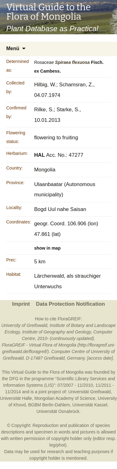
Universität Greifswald (89, 391)
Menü (12, 48)
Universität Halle (16, 398)
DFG (14, 378)
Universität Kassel (89, 404)
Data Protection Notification (70, 304)
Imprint (21, 304)
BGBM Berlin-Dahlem (49, 404)
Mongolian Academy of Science (64, 398)
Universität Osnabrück (58, 411)
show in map (47, 248)
